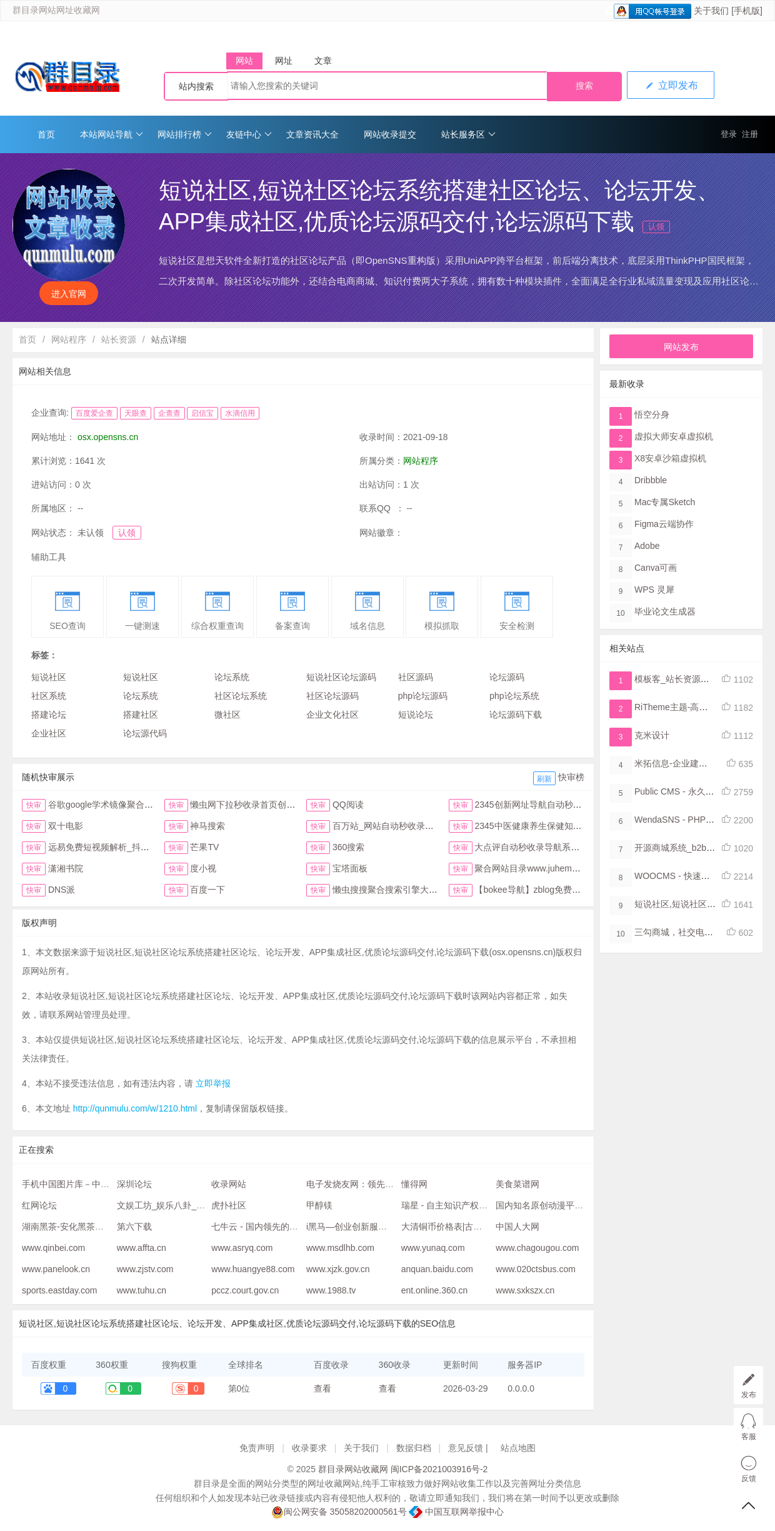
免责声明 (256, 1448)
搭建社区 (140, 715)
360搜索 (348, 847)
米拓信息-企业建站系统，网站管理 (701, 763)
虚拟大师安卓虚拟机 (673, 436)
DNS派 (62, 890)
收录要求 (309, 1448)
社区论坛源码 (332, 696)
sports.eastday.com (59, 1290)
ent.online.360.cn (434, 1290)
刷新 (544, 779)
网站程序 (68, 339)
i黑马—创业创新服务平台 (355, 1227)
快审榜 (571, 777)
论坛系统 (231, 677)
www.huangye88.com (252, 1269)
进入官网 (68, 294)
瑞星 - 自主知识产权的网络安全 (461, 1205)
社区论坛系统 (240, 696)
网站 (244, 61)
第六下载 (134, 1227)
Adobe (646, 546)
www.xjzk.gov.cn (338, 1269)
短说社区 (48, 677)
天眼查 (135, 413)
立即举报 (213, 1083)
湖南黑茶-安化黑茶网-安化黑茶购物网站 (99, 1227)
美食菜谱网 (517, 1184)
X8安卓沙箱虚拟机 (670, 458)
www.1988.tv (331, 1290)
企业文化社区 (332, 715)
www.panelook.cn (56, 1269)
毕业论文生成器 (665, 611)
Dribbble (650, 480)
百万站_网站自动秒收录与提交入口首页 (409, 826)
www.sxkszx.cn (525, 1290)
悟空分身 (651, 414)
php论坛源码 (423, 696)
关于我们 (711, 11)
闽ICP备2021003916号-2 (439, 1469)
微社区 (227, 715)
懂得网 (414, 1184)
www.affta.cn (141, 1248)
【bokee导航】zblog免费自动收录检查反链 (558, 890)
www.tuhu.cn (141, 1290)
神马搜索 (207, 826)
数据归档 (413, 1448)
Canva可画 (655, 568)
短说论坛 (415, 715)
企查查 (169, 413)
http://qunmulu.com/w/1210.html (135, 1108)
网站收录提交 (390, 134)
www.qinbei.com (53, 1248)
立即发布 (670, 85)
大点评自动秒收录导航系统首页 (535, 847)
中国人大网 (517, 1227)
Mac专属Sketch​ (664, 502)
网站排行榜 (185, 134)
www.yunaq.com (433, 1248)
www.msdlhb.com (340, 1248)
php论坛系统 (514, 696)
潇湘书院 (65, 868)
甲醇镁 (319, 1205)
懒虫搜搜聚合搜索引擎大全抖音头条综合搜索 (420, 890)
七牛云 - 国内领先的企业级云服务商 (280, 1227)
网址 (283, 61)
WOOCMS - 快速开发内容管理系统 (702, 876)
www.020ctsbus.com (536, 1269)
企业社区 (48, 733)
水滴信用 (240, 413)
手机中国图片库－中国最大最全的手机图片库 (109, 1184)
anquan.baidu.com (437, 1269)
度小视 (203, 868)
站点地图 (518, 1448)
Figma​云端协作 (664, 524)
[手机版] (746, 11)
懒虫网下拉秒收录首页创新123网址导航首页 (276, 805)
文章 (323, 61)
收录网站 (228, 1184)
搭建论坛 (48, 715)
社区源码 (415, 677)
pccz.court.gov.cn (245, 1290)
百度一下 (207, 890)
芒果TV (204, 847)
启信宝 (202, 413)
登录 (729, 134)
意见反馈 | (469, 1448)
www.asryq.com (241, 1248)
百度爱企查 (94, 413)
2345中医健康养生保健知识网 (532, 826)
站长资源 (118, 339)
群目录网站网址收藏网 (56, 10)
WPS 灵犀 (654, 590)
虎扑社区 (228, 1205)
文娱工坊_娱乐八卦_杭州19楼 (174, 1205)
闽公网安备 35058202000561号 (339, 1512)
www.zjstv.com (145, 1269)
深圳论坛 (134, 1184)
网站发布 (681, 347)
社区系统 (48, 696)
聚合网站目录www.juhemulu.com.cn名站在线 (561, 868)
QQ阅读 (348, 805)
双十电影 (65, 826)
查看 (322, 1388)
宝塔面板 (350, 868)
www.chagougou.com (537, 1248)
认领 (656, 226)
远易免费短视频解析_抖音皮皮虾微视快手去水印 (142, 847)
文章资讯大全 (312, 134)
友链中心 (249, 134)
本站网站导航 (111, 134)
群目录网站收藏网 (353, 1469)
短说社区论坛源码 (341, 677)
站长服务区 (468, 134)
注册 (750, 134)
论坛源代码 (145, 733)
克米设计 (651, 735)
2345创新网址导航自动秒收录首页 (541, 805)
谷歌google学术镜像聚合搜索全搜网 (118, 805)
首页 (46, 134)
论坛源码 (506, 677)
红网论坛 (39, 1205)
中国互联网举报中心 (456, 1512)
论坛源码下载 (515, 715)
